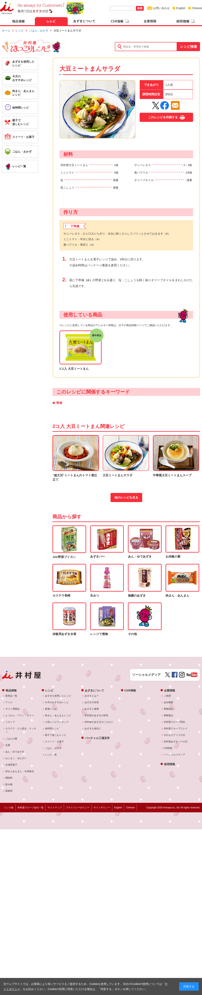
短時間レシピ (52, 728)
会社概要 (168, 702)
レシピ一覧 (51, 754)
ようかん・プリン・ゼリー (20, 715)
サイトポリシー (101, 807)
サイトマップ (55, 807)
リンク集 (8, 807)
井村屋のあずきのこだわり (99, 722)
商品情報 (11, 690)
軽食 (59, 402)
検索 (139, 8)
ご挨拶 (167, 695)
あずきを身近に (93, 728)
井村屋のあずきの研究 (96, 715)
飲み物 (9, 784)
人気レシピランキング (57, 722)
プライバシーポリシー (78, 807)
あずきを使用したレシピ (58, 695)
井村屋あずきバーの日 (176, 741)
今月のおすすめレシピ (57, 702)
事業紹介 (168, 709)
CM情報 (168, 748)
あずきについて (94, 690)
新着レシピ (51, 709)
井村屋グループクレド (176, 728)
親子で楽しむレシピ (55, 735)
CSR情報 (130, 690)
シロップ (10, 722)
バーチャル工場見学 (97, 737)
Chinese (197, 8)
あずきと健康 (92, 709)
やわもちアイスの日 (174, 735)
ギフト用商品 (13, 709)
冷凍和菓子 (11, 764)
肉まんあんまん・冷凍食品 (20, 771)
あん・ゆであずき (15, 751)
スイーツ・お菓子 (54, 741)
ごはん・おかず (38, 30)
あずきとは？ (92, 695)
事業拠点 (168, 715)
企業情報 (169, 690)
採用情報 (169, 764)
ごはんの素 (11, 738)
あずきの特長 (92, 702)
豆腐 (8, 745)
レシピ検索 (188, 47)
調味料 (9, 777)
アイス (9, 702)
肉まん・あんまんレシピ (58, 715)
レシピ (19, 30)
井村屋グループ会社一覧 (30, 807)
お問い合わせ (161, 8)
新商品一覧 (11, 695)
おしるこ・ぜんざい (16, 758)
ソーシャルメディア (174, 754)
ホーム (6, 30)
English (180, 8)
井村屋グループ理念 (174, 722)
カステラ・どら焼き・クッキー (21, 730)
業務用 (9, 791)
